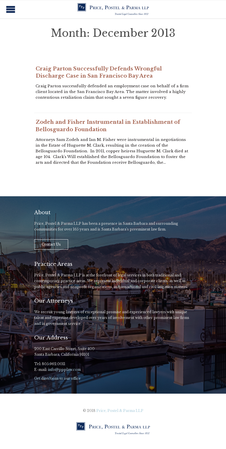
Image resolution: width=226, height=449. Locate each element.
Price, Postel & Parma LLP (119, 410)
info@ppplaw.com (64, 369)
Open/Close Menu (10, 9)
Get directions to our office (57, 378)
